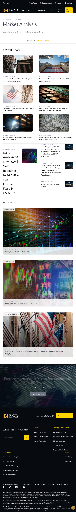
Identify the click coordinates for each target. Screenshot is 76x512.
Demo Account (46, 3)
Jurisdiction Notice (9, 475)
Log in (59, 10)
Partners (6, 3)
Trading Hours (58, 445)
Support (58, 3)
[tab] (22, 10)
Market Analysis (43, 41)
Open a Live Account (41, 432)
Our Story (68, 457)
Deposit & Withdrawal (60, 450)
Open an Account (38, 394)
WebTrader (33, 3)
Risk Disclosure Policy (10, 466)
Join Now (67, 10)
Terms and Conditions (10, 461)
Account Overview (59, 432)
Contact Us (69, 461)
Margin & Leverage (59, 441)
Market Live (30, 41)
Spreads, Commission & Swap (63, 437)
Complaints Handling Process (13, 457)
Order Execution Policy (11, 470)
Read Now (7, 202)
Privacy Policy (26, 484)
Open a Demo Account (41, 437)
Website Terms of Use (10, 484)
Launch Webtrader (40, 441)
